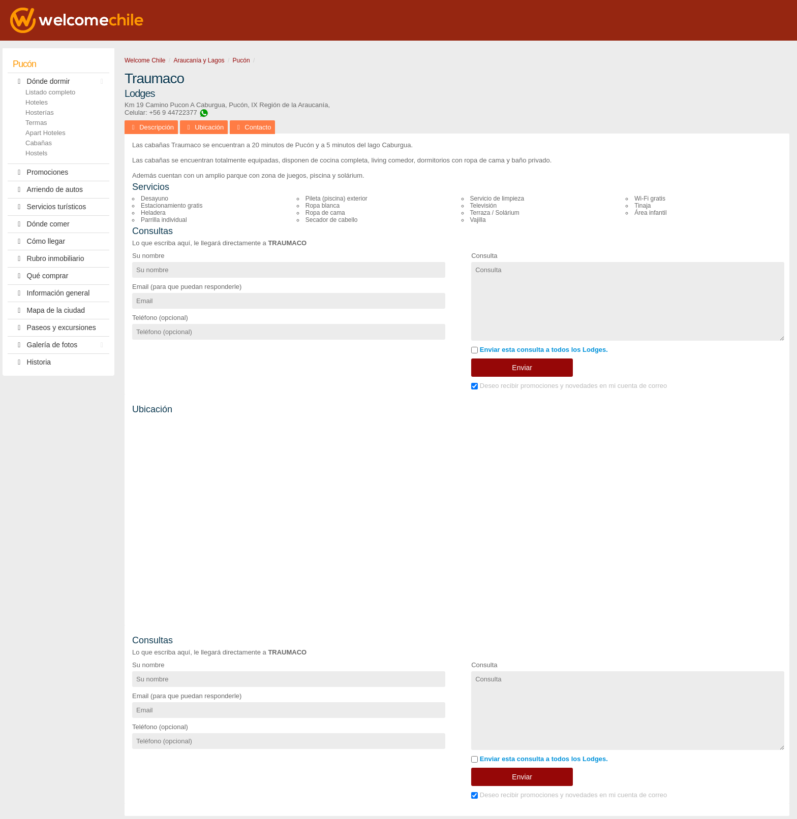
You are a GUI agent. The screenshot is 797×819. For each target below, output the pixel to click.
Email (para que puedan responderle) (186, 286)
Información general (51, 293)
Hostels (36, 153)
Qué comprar (40, 276)
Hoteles (36, 102)
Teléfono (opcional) (160, 317)
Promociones (40, 172)
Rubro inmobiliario (48, 258)
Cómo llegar (39, 241)
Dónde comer (41, 224)
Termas (36, 122)
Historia (32, 362)
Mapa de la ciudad (49, 310)
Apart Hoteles (45, 133)
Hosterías (39, 112)
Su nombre (148, 255)
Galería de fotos (60, 345)
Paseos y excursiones (54, 327)
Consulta (484, 255)
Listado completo (50, 92)
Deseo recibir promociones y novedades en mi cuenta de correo (569, 385)
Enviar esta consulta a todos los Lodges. (539, 349)
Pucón (24, 64)
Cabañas (38, 143)
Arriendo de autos (48, 189)
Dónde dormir (60, 81)
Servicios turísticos (49, 207)
